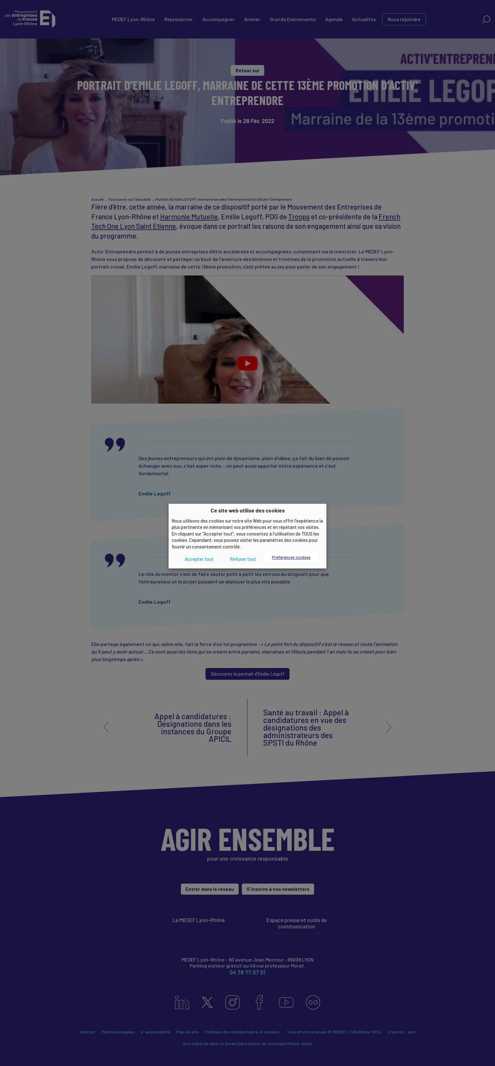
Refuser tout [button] (243, 559)
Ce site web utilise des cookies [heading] (248, 510)
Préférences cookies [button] (291, 557)
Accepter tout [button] (199, 559)
